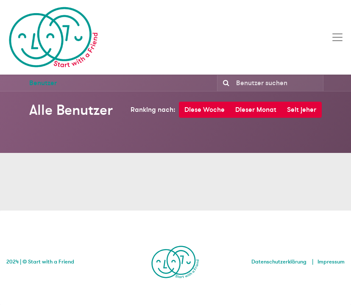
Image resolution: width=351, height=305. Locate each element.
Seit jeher (301, 109)
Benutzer (43, 83)
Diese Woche (204, 109)
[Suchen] (224, 83)
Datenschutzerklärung (278, 262)
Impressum (331, 262)
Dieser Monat (255, 109)
